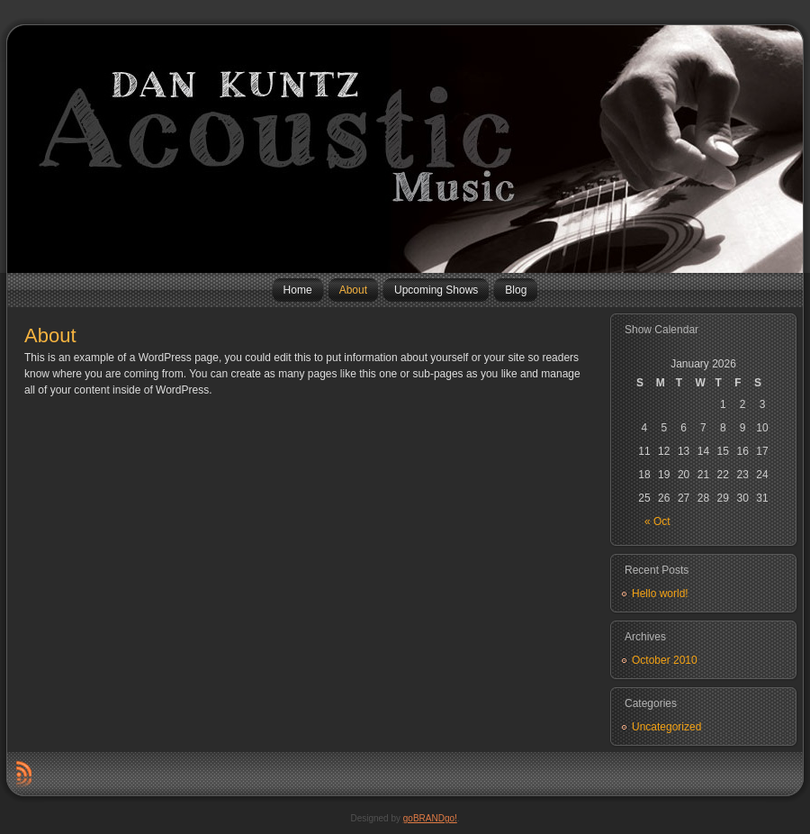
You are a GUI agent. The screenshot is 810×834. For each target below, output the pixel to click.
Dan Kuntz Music (14, 149)
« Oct (657, 521)
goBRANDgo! (430, 818)
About (50, 335)
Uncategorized (666, 727)
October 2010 (665, 660)
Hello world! (660, 593)
